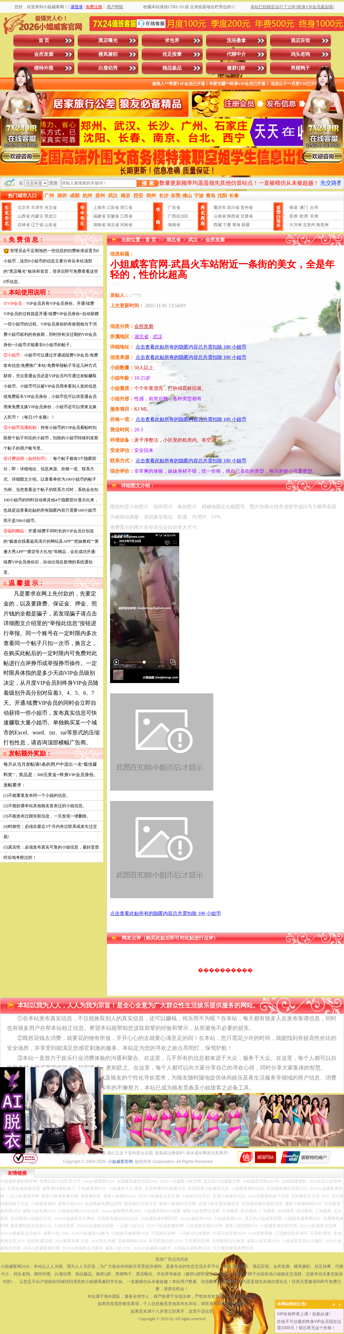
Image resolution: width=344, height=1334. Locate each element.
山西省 (24, 216)
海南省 (174, 224)
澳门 (304, 207)
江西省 (126, 216)
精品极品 (172, 68)
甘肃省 (246, 216)
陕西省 (233, 216)
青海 (236, 224)
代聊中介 (236, 54)
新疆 (245, 224)
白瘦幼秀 (108, 68)
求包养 (172, 40)
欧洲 (304, 216)
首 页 (44, 40)
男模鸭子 (300, 68)
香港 (293, 207)
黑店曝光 (108, 40)
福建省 (99, 216)
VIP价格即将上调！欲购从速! (303, 1314)
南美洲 (322, 224)
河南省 (126, 224)
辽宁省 (37, 224)
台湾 (314, 207)
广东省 (174, 207)
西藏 (218, 224)
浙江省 (126, 207)
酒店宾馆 (300, 40)
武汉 (193, 239)
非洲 (314, 216)
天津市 (37, 207)
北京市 (24, 207)
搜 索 (148, 183)
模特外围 (43, 68)
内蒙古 (37, 216)
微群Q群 (236, 68)
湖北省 (113, 224)
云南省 (220, 216)
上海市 (99, 207)
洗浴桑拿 (236, 40)
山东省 (50, 224)
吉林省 (24, 224)
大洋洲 (295, 224)
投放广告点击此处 (172, 1259)
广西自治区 (178, 216)
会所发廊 (43, 54)
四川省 (233, 207)
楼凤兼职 (108, 54)
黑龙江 (50, 216)
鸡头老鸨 (300, 54)
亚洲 (293, 216)
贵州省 (246, 207)
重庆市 (220, 207)
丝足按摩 (172, 54)
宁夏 (227, 224)
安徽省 (113, 216)
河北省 (50, 207)
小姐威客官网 (120, 1161)
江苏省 (113, 207)
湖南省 (99, 224)
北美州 (309, 224)
